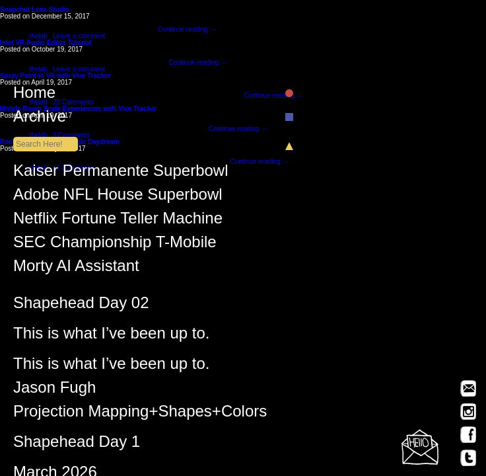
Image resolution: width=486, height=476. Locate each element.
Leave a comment (79, 36)
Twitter (468, 458)
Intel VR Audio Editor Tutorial (45, 42)
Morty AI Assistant (76, 268)
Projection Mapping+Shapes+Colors (140, 414)
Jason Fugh (54, 390)
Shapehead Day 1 (76, 444)
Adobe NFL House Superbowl (118, 197)
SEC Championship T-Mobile (115, 245)
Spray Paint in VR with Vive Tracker (55, 75)
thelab (38, 36)
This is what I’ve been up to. (111, 336)
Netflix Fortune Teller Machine (118, 221)
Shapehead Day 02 (81, 305)
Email (468, 388)
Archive (140, 119)
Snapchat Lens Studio (34, 9)
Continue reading (187, 29)
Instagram (468, 411)
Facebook (468, 434)
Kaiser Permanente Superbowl (120, 173)
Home (140, 95)
